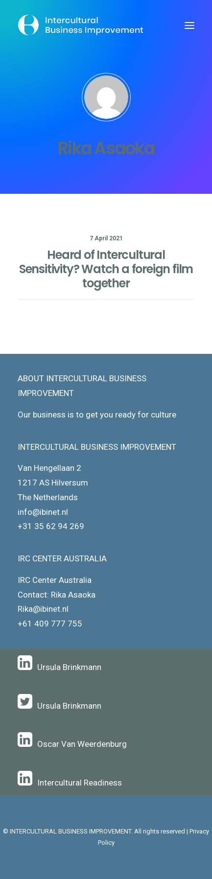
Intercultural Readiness (79, 782)
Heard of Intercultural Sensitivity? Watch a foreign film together (106, 269)
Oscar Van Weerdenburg (82, 744)
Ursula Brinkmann (69, 667)
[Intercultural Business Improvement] (81, 25)
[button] (189, 25)
